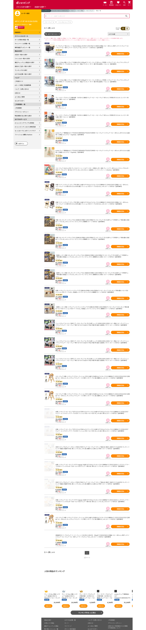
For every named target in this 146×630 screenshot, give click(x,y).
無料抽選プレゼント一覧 (22, 47)
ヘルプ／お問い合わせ (22, 89)
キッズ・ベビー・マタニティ (60, 11)
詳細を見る (120, 54)
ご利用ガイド (19, 81)
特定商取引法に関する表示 (23, 116)
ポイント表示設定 (70, 615)
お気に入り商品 (49, 609)
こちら (66, 623)
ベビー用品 (80, 11)
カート (67, 609)
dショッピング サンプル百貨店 (24, 123)
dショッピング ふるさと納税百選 (25, 127)
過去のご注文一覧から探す (23, 66)
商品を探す (47, 606)
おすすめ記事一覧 (70, 606)
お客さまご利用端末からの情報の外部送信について (117, 613)
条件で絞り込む (53, 34)
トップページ (46, 11)
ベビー (72, 11)
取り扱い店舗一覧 (49, 618)
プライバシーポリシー (22, 112)
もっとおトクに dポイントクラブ (25, 131)
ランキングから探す (21, 70)
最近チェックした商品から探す (24, 62)
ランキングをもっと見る (87, 598)
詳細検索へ (18, 32)
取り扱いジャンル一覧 (51, 615)
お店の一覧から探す (21, 55)
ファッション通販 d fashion (23, 135)
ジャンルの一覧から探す (22, 58)
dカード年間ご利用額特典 (23, 85)
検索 (126, 16)
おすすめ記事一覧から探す (23, 74)
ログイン (21, 144)
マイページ (68, 612)
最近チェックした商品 (51, 612)
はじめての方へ (20, 101)
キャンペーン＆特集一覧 (22, 43)
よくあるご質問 (20, 97)
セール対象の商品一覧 (22, 40)
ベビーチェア (89, 11)
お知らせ (17, 93)
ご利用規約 (18, 108)
